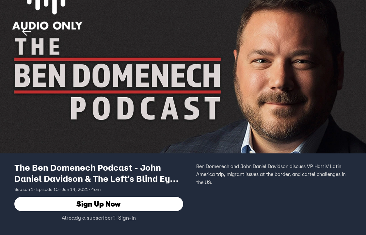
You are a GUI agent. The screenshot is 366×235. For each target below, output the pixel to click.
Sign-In (127, 217)
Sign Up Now (98, 203)
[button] (27, 31)
